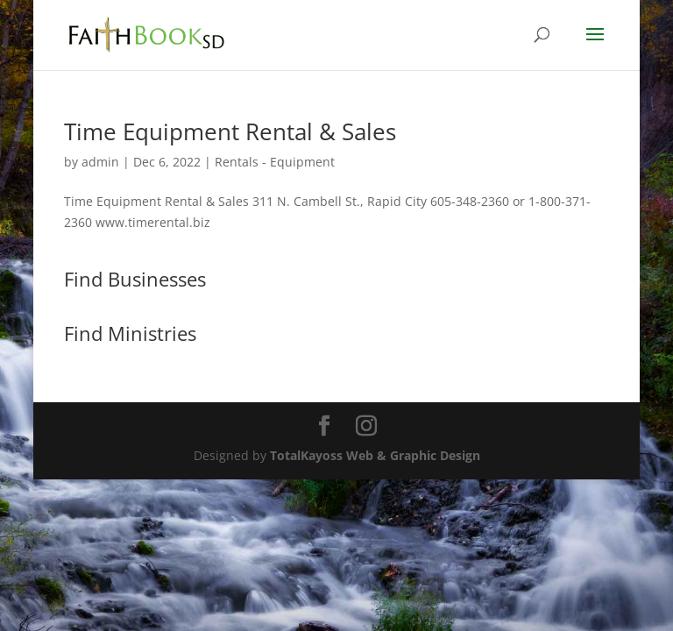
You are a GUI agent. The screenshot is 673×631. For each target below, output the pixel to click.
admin (100, 161)
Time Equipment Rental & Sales (230, 131)
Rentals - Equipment (275, 161)
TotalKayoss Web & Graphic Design (375, 455)
